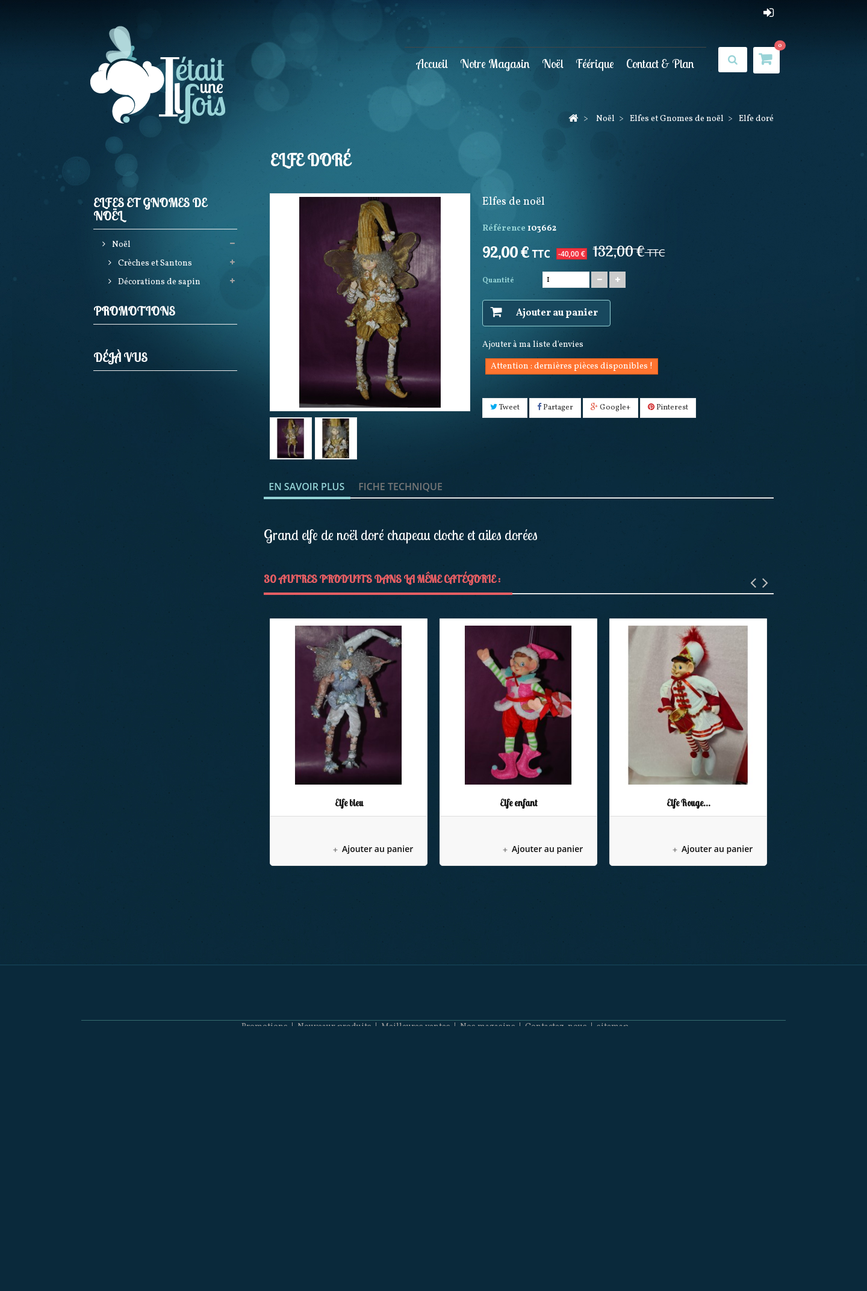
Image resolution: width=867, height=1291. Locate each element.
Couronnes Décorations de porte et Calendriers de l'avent (167, 554)
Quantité (498, 280)
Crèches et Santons (154, 266)
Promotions (134, 819)
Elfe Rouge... (688, 803)
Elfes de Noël (148, 378)
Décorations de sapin (158, 285)
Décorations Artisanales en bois (165, 684)
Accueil (432, 63)
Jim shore (136, 415)
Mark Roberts (143, 619)
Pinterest (668, 407)
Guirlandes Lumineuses (164, 396)
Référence (504, 228)
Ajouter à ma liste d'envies (532, 344)
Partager (555, 407)
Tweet (505, 407)
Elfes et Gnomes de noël (164, 340)
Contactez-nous (556, 1255)
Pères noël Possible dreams (170, 638)
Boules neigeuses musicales (171, 526)
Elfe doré (163, 853)
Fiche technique (400, 486)
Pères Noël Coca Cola (158, 730)
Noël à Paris (140, 600)
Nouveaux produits (334, 1255)
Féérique (595, 63)
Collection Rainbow (156, 656)
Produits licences (150, 452)
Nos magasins (487, 1255)
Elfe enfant (518, 803)
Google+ (610, 407)
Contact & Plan (660, 63)
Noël (553, 63)
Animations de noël (156, 508)
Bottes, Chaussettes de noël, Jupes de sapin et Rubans (168, 480)
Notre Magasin (495, 63)
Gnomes (139, 359)
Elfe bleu (349, 803)
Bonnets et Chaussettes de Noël (164, 758)
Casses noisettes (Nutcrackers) (145, 313)
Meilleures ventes (415, 1255)
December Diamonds (157, 712)
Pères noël (137, 434)
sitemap (613, 1255)
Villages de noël (148, 582)
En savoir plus (306, 486)
